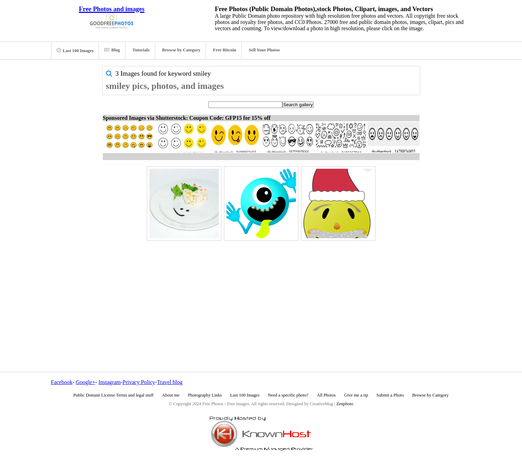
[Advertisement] (261, 291)
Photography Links (205, 395)
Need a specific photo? (288, 395)
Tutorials (140, 50)
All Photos (326, 395)
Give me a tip (356, 395)
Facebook (62, 382)
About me (171, 395)
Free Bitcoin (224, 50)
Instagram (109, 382)
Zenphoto (344, 403)
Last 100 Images (75, 50)
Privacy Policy (139, 382)
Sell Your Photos (264, 50)
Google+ (85, 382)
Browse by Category (181, 50)
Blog (112, 50)
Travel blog (170, 382)
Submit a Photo (390, 395)
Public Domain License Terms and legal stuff (113, 395)
